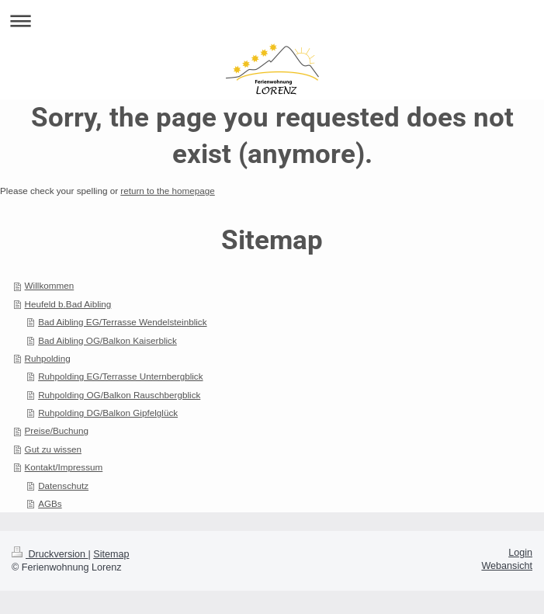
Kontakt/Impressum (64, 467)
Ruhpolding (48, 358)
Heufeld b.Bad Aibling (68, 304)
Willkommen (49, 285)
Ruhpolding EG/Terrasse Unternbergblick (120, 376)
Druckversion (50, 554)
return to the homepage (167, 191)
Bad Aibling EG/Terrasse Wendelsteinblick (122, 322)
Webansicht (506, 565)
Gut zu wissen (53, 449)
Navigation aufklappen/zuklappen (272, 20)
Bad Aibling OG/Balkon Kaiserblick (107, 340)
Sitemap (111, 554)
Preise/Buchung (57, 430)
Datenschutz (63, 485)
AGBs (50, 503)
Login (520, 552)
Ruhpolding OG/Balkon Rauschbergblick (119, 395)
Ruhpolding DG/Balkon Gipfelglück (108, 413)
